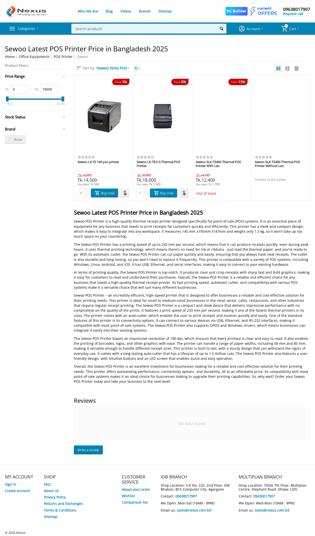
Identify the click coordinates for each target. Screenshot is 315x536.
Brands (145, 11)
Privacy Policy (55, 497)
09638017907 (296, 9)
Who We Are (88, 11)
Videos (125, 11)
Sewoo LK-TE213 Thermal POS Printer (158, 164)
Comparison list (135, 502)
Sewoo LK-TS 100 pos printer (98, 162)
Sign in (10, 484)
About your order (136, 489)
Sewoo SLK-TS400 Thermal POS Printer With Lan (218, 164)
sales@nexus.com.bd (194, 510)
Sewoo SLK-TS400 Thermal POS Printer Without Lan (277, 164)
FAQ (47, 484)
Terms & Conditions (60, 510)
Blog (109, 11)
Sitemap (165, 11)
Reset (15, 139)
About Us (51, 490)
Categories (28, 29)
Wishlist (128, 496)
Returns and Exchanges (63, 503)
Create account (17, 490)
